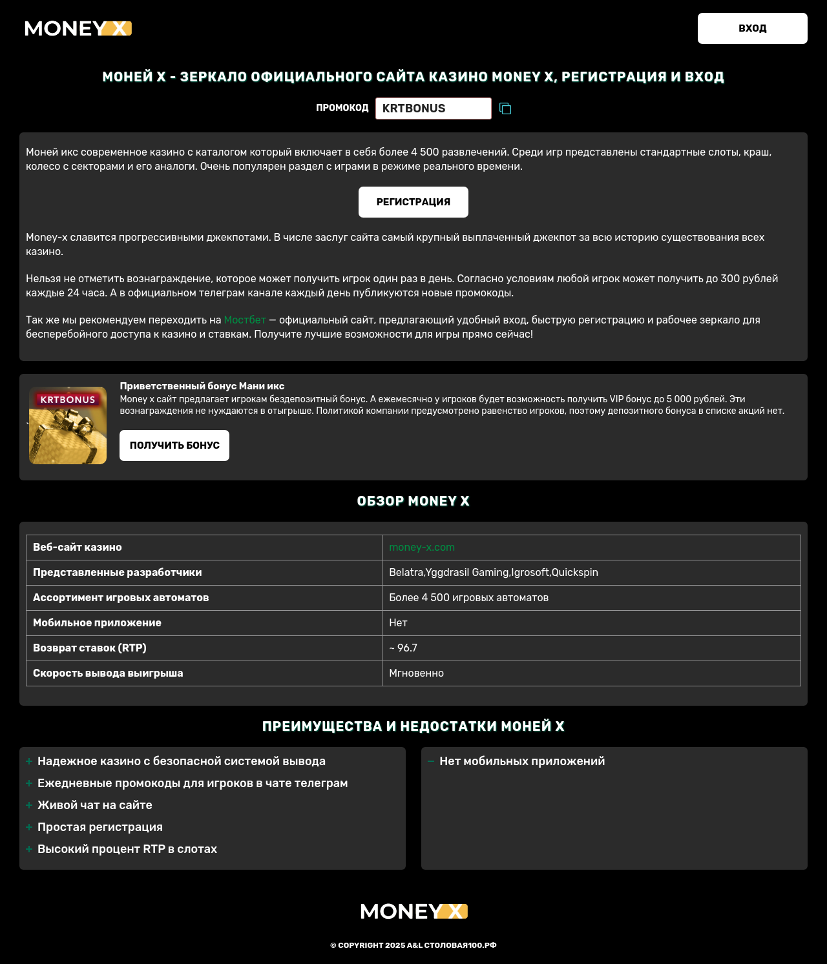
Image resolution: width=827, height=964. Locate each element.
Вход (752, 28)
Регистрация (414, 202)
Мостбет (245, 320)
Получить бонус (175, 445)
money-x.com (422, 547)
